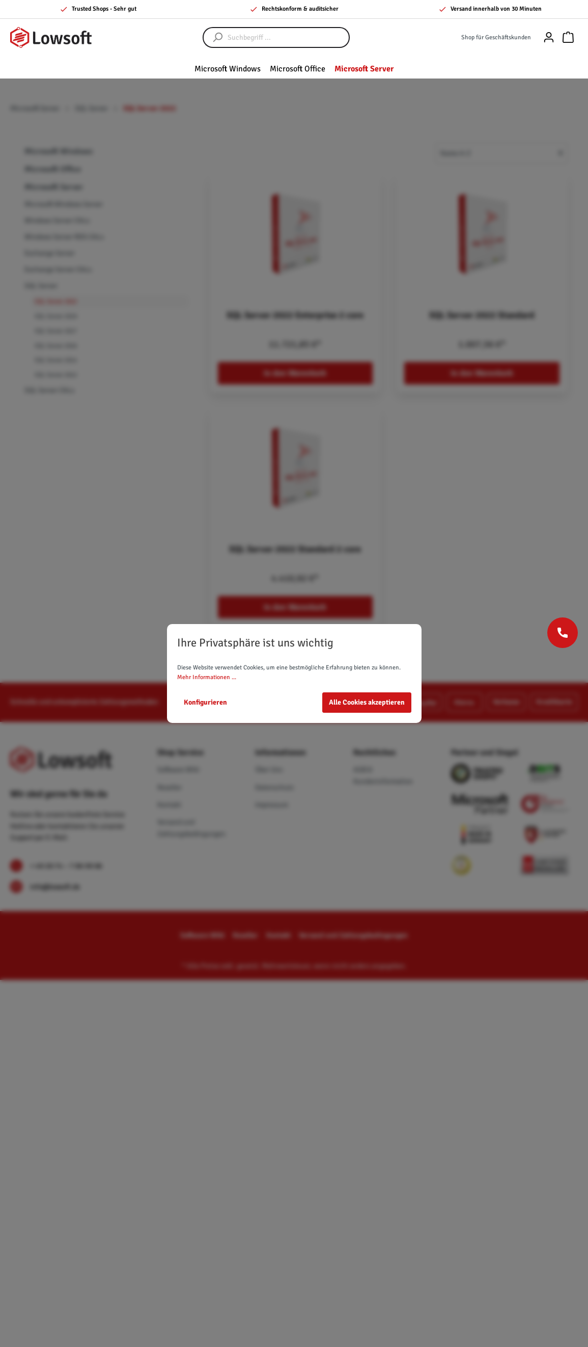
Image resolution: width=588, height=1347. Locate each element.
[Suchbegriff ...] (286, 37)
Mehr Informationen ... (206, 677)
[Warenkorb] (568, 37)
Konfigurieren (205, 702)
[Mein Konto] (548, 37)
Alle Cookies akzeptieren (367, 702)
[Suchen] (213, 37)
